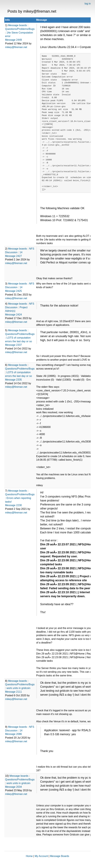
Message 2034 (13, 786)
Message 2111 (13, 691)
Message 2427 (13, 256)
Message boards (17, 25)
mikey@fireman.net (16, 47)
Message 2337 (13, 345)
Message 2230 (13, 505)
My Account (41, 856)
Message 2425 (13, 291)
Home (29, 856)
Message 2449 (13, 39)
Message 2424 (13, 314)
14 (21, 252)
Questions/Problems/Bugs (20, 29)
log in (88, 3)
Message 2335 (13, 379)
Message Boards (59, 856)
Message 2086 (13, 734)
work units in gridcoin (18, 688)
